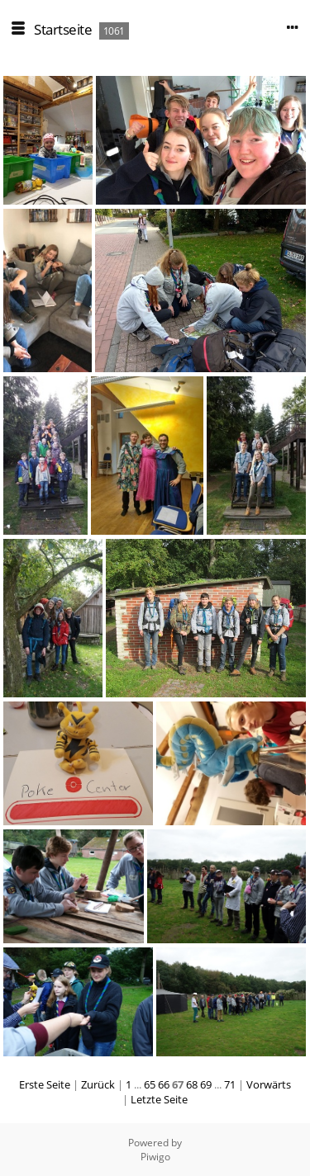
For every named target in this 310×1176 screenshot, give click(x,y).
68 (192, 1084)
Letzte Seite (159, 1099)
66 (163, 1084)
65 (149, 1084)
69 (206, 1084)
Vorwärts (268, 1084)
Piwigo (155, 1157)
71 (230, 1084)
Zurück (98, 1084)
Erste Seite (44, 1084)
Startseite (63, 29)
